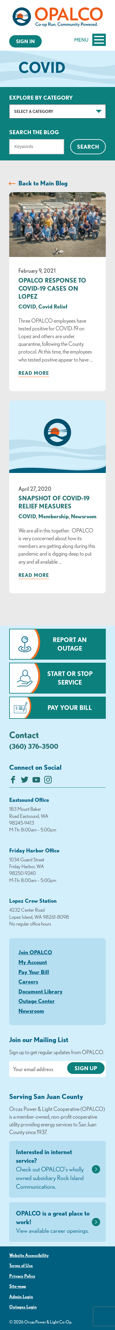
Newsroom (31, 1011)
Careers (28, 981)
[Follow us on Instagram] (48, 781)
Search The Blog (34, 132)
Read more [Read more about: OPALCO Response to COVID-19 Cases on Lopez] (33, 373)
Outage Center (36, 1001)
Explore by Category (41, 97)
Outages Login (23, 1306)
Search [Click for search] (88, 146)
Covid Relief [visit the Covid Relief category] (52, 306)
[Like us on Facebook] (13, 781)
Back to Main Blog (42, 183)
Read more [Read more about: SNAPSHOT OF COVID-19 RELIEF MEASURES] (33, 575)
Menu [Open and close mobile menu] (90, 40)
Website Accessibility (29, 1255)
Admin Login (21, 1296)
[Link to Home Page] (57, 18)
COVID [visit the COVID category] (27, 306)
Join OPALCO (35, 952)
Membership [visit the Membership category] (53, 516)
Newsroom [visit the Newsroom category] (84, 516)
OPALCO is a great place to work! (53, 1222)
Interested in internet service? (53, 1169)
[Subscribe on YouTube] (36, 781)
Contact (24, 735)
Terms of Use (21, 1265)
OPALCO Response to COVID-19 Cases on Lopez (52, 288)
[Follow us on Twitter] (25, 781)
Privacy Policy (22, 1276)
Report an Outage (70, 644)
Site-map (17, 1286)
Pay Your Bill (70, 707)
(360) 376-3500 (33, 746)
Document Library (40, 991)
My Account (32, 962)
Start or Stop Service (70, 678)
